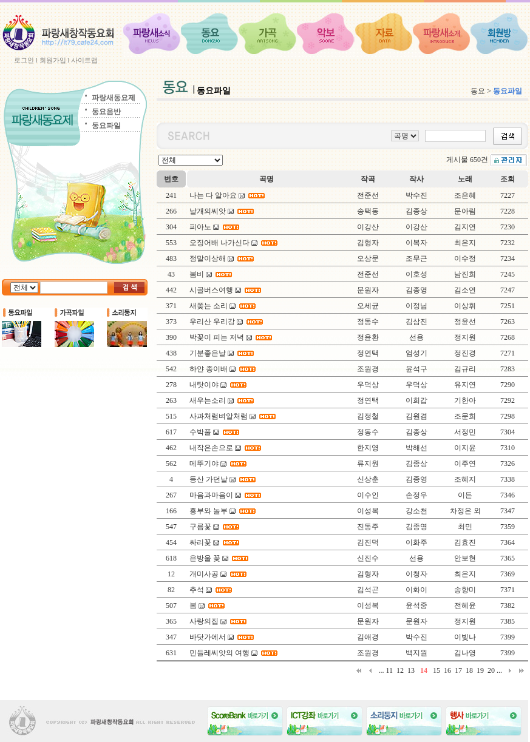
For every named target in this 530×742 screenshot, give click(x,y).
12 (400, 670)
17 (458, 670)
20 (491, 670)
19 (480, 670)
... (381, 670)
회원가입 (52, 60)
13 (411, 670)
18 (469, 670)
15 (436, 670)
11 (389, 670)
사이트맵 (84, 60)
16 (447, 670)
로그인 (24, 60)
